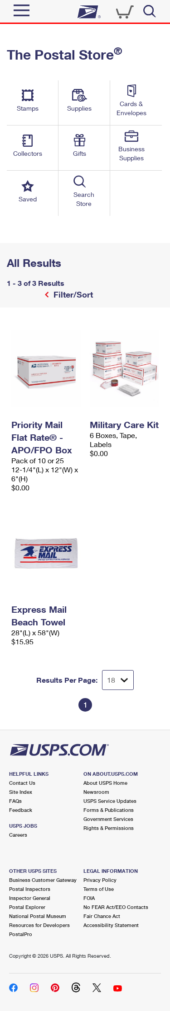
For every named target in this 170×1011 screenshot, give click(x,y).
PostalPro (20, 934)
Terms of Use (98, 889)
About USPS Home (105, 783)
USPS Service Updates (109, 801)
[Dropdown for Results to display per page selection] (118, 680)
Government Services (108, 819)
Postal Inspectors (29, 889)
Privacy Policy (100, 880)
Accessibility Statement (111, 925)
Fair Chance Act (101, 916)
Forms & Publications (108, 810)
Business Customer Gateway (43, 880)
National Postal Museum (37, 916)
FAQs (15, 801)
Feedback (20, 810)
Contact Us (22, 783)
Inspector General (29, 898)
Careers (18, 835)
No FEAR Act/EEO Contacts (115, 907)
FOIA (89, 898)
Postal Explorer (27, 907)
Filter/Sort (72, 294)
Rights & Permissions (108, 828)
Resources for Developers (39, 925)
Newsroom (96, 792)
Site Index (20, 792)
